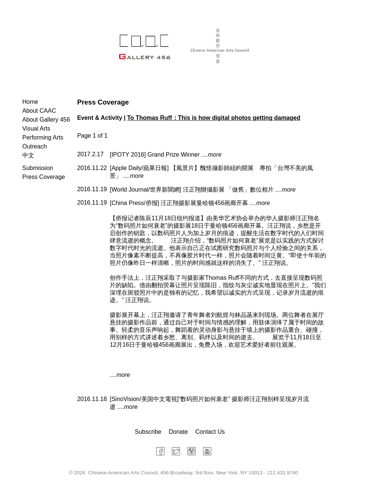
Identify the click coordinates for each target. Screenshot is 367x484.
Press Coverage (43, 177)
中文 (28, 155)
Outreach (34, 146)
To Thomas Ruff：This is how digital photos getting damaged (213, 118)
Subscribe (148, 432)
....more (212, 154)
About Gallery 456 (46, 119)
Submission (37, 168)
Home (30, 102)
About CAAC (39, 111)
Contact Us (210, 432)
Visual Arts (36, 128)
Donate (178, 432)
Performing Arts (42, 137)
